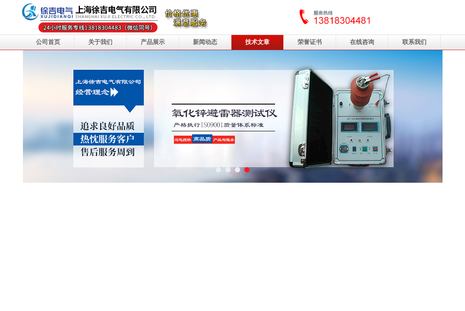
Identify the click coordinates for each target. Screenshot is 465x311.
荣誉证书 (310, 42)
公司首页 (48, 42)
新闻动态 (205, 42)
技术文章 (257, 42)
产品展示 (153, 42)
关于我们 (100, 42)
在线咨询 (362, 42)
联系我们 (414, 42)
